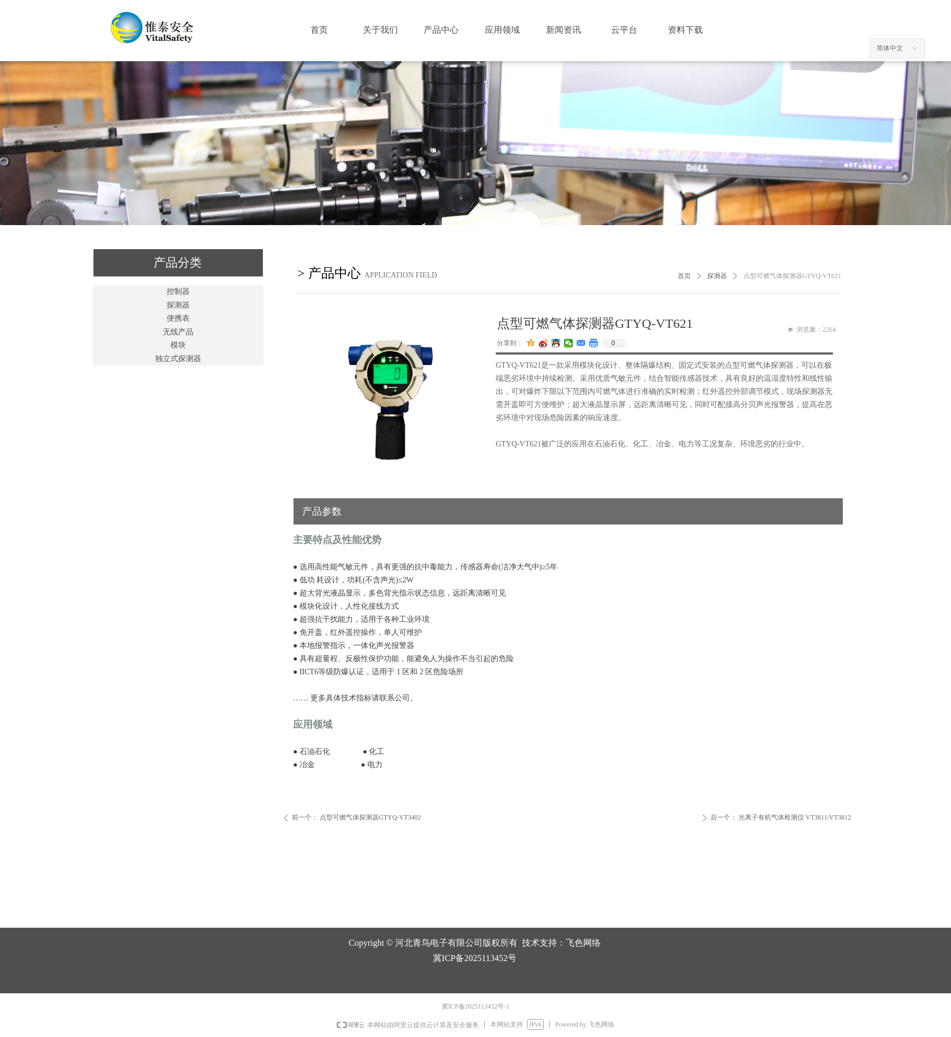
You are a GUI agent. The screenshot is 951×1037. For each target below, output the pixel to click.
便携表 (178, 318)
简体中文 (890, 48)
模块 (178, 345)
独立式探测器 (178, 359)
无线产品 (178, 332)
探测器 (178, 305)
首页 (684, 276)
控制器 (178, 291)
